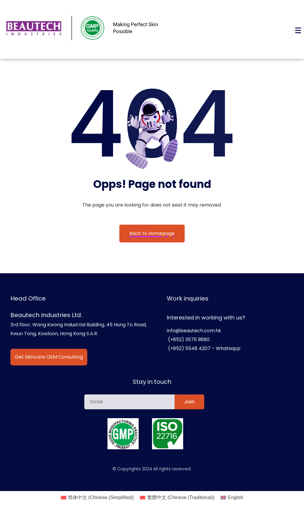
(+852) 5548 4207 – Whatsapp (203, 348)
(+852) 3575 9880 (188, 339)
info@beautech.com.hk (194, 330)
